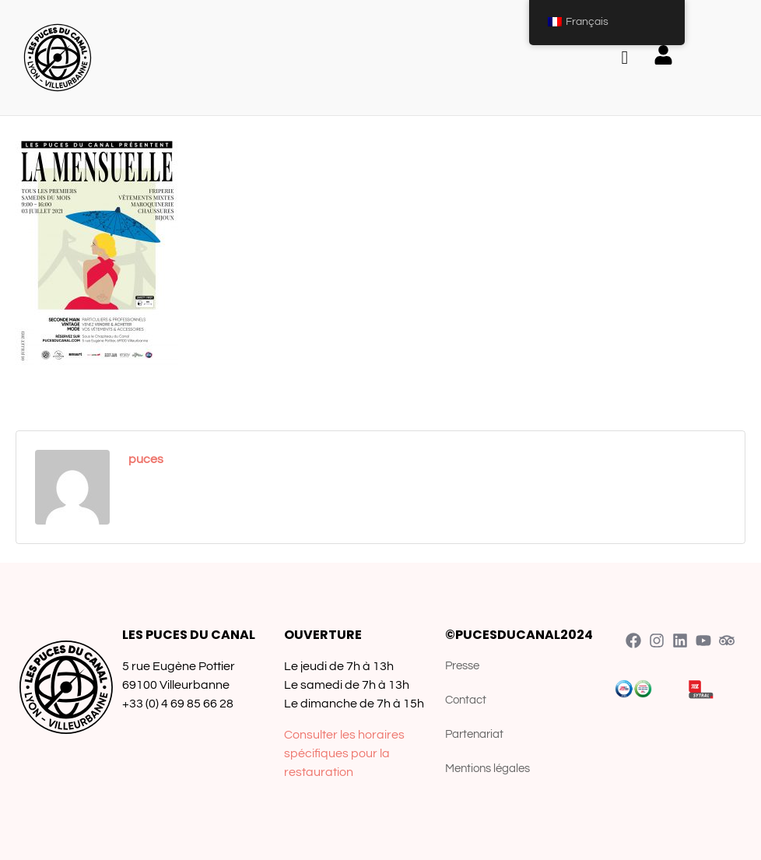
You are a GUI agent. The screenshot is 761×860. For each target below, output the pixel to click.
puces (145, 459)
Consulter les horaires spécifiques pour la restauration (344, 753)
